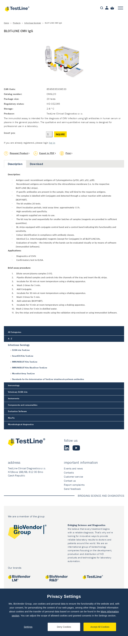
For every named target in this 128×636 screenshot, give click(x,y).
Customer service (73, 476)
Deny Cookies (64, 627)
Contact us (70, 480)
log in (52, 142)
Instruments (13, 398)
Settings (28, 627)
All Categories (14, 332)
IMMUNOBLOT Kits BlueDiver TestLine (29, 367)
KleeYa (11, 417)
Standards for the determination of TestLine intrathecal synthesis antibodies (48, 379)
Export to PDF (46, 153)
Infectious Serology (32, 23)
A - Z (10, 338)
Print (68, 153)
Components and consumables (22, 405)
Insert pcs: (10, 132)
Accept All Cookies (99, 627)
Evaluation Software (17, 411)
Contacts (69, 472)
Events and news (73, 468)
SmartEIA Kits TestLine (22, 356)
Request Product (19, 153)
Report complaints (74, 484)
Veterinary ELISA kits (18, 392)
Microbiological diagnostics (21, 424)
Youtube (76, 448)
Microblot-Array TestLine (23, 373)
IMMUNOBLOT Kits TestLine (25, 361)
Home (6, 23)
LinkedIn (66, 448)
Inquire (60, 134)
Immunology (14, 385)
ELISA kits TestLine (21, 350)
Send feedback (72, 488)
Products (17, 23)
